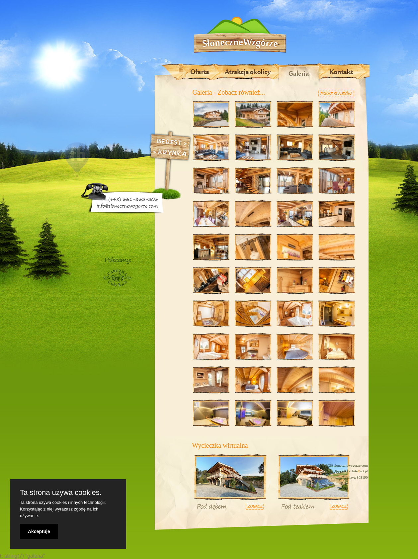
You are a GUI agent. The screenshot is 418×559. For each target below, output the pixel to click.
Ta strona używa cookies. (61, 492)
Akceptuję (39, 531)
